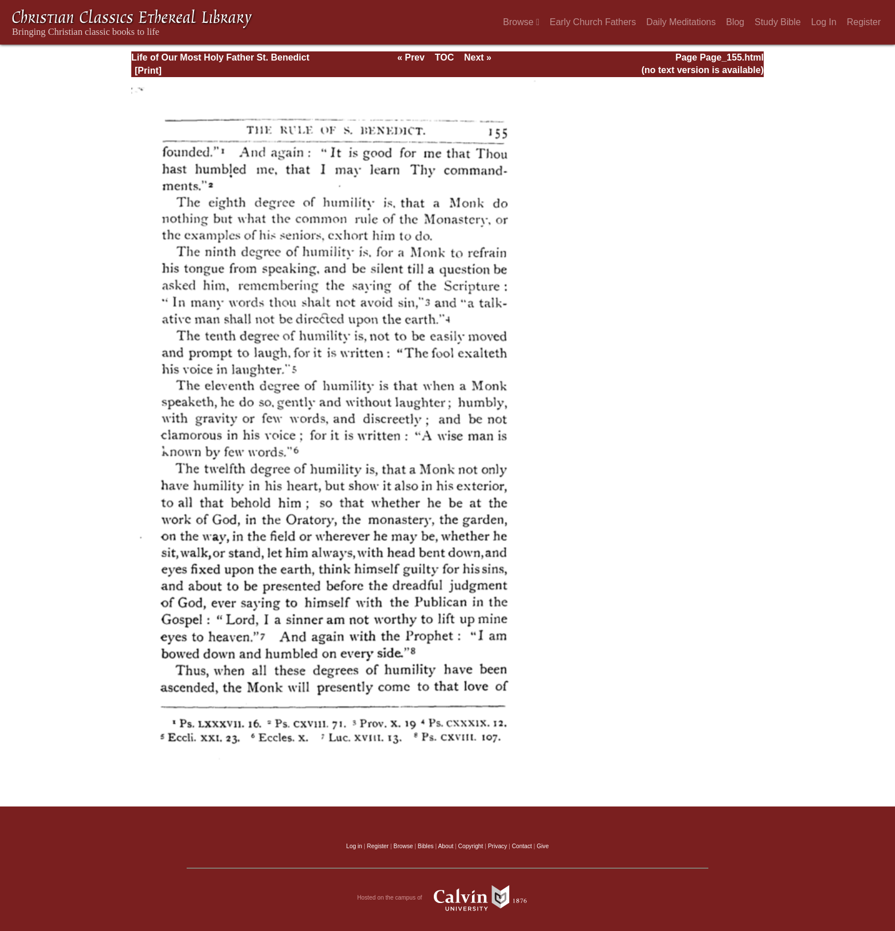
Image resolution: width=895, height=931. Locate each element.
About (445, 846)
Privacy (497, 846)
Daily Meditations (681, 22)
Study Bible (778, 22)
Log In (823, 22)
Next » (477, 57)
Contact (522, 846)
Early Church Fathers (593, 22)
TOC (444, 57)
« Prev (411, 57)
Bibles (426, 846)
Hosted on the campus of (447, 898)
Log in (354, 846)
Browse (521, 22)
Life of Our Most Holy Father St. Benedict (220, 57)
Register (863, 22)
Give (543, 846)
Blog (735, 22)
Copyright (470, 846)
